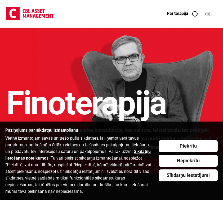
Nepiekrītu (188, 160)
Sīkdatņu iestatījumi (188, 175)
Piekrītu (188, 146)
